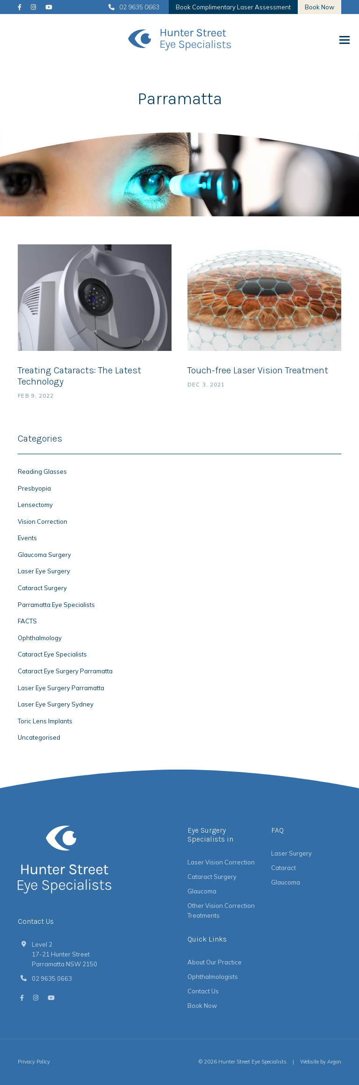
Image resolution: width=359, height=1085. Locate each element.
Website (309, 1061)
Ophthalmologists (212, 976)
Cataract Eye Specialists (52, 654)
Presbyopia (34, 488)
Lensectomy (35, 504)
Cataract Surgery (42, 588)
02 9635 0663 (133, 7)
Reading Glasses (42, 471)
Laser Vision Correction (221, 862)
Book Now (319, 7)
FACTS (27, 621)
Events (27, 538)
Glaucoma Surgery (44, 554)
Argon (334, 1061)
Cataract (283, 867)
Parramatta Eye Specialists (56, 604)
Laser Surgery (291, 853)
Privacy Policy (34, 1061)
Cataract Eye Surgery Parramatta (65, 671)
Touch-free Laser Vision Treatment (257, 370)
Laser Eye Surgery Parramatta (61, 688)
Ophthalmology (40, 638)
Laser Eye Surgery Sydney (55, 704)
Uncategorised (39, 737)
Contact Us (203, 991)
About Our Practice (214, 962)
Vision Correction (42, 521)
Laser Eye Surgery (44, 571)
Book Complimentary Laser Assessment (233, 7)
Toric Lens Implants (45, 721)
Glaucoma (201, 891)
